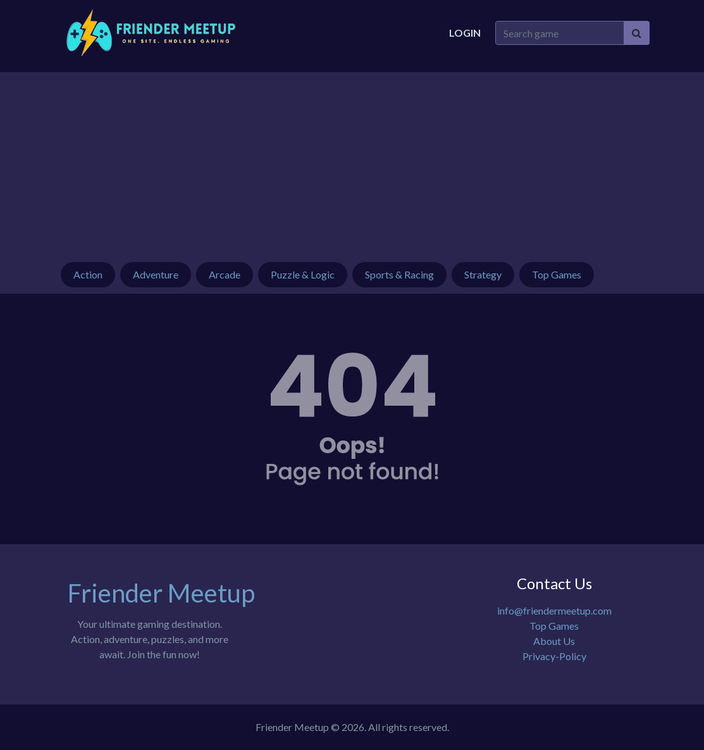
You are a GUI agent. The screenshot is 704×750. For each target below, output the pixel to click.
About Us (554, 641)
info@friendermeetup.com (554, 610)
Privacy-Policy (554, 656)
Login (465, 33)
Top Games (554, 626)
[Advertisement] (352, 160)
